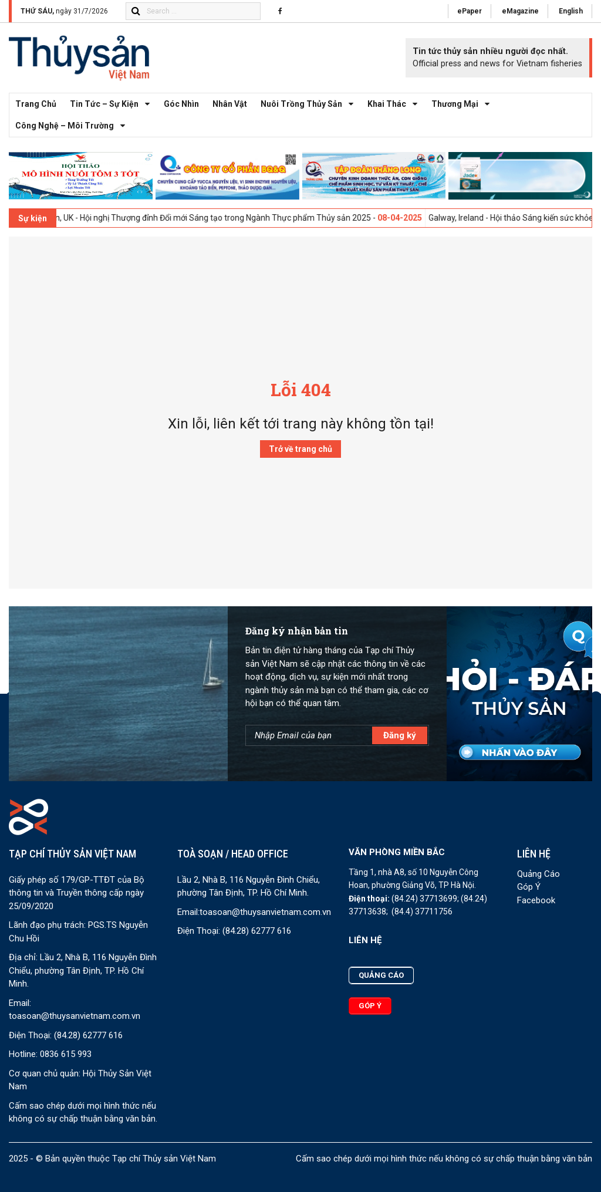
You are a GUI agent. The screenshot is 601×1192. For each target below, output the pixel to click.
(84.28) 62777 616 (88, 1035)
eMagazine (520, 11)
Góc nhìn (181, 104)
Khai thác (395, 104)
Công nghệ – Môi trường (73, 126)
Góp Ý (529, 887)
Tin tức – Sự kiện (113, 104)
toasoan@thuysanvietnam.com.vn (74, 1016)
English (571, 11)
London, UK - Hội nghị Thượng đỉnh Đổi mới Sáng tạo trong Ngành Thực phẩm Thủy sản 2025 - (235, 217)
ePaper (469, 11)
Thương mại (463, 104)
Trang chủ (35, 104)
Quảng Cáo (538, 874)
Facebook (536, 900)
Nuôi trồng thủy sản (310, 104)
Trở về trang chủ (300, 449)
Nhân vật (229, 104)
